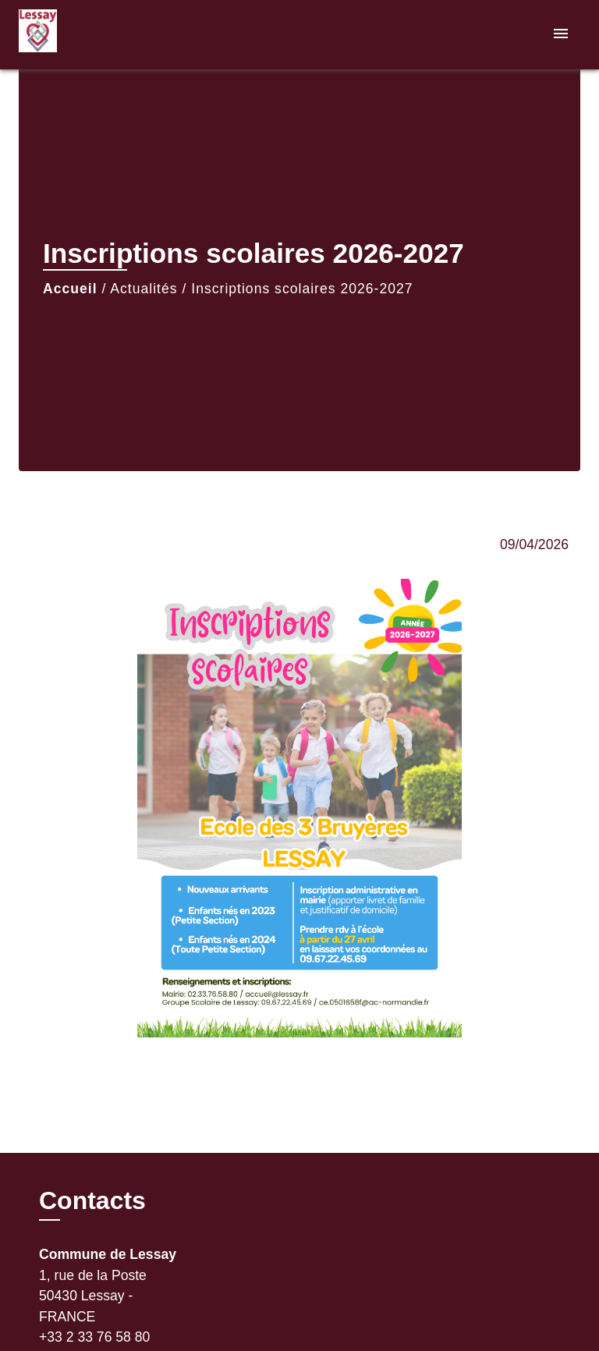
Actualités (143, 288)
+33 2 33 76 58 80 (94, 1337)
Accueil (70, 288)
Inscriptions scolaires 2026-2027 (302, 288)
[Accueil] (77, 34)
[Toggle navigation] (560, 34)
